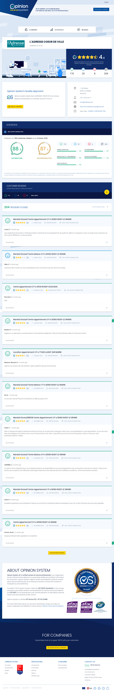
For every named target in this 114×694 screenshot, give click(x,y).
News (6, 673)
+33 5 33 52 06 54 (90, 672)
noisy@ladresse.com (86, 102)
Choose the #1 (35, 665)
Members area (35, 676)
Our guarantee (9, 668)
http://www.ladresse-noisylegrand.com (92, 106)
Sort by (98, 207)
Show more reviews (57, 553)
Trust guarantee (62, 668)
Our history (8, 665)
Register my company (101, 9)
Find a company (62, 665)
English (106, 2)
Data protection (26, 687)
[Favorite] (106, 192)
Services (33, 670)
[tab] (87, 665)
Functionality (35, 668)
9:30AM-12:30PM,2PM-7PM (97, 111)
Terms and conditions (15, 687)
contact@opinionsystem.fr (92, 669)
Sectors (33, 673)
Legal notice (6, 687)
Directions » (88, 680)
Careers (7, 670)
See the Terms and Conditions (52, 606)
